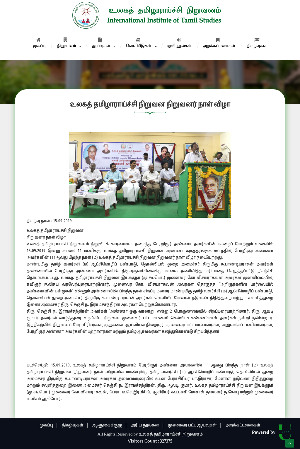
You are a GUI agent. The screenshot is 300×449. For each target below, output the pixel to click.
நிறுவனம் (66, 43)
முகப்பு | (49, 425)
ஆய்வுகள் (101, 43)
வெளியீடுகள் (138, 43)
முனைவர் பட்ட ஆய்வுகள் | (195, 425)
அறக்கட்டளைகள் (219, 43)
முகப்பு (39, 43)
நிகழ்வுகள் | (75, 425)
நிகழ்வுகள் (257, 43)
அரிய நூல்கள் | (147, 425)
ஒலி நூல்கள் (179, 43)
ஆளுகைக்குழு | (109, 425)
